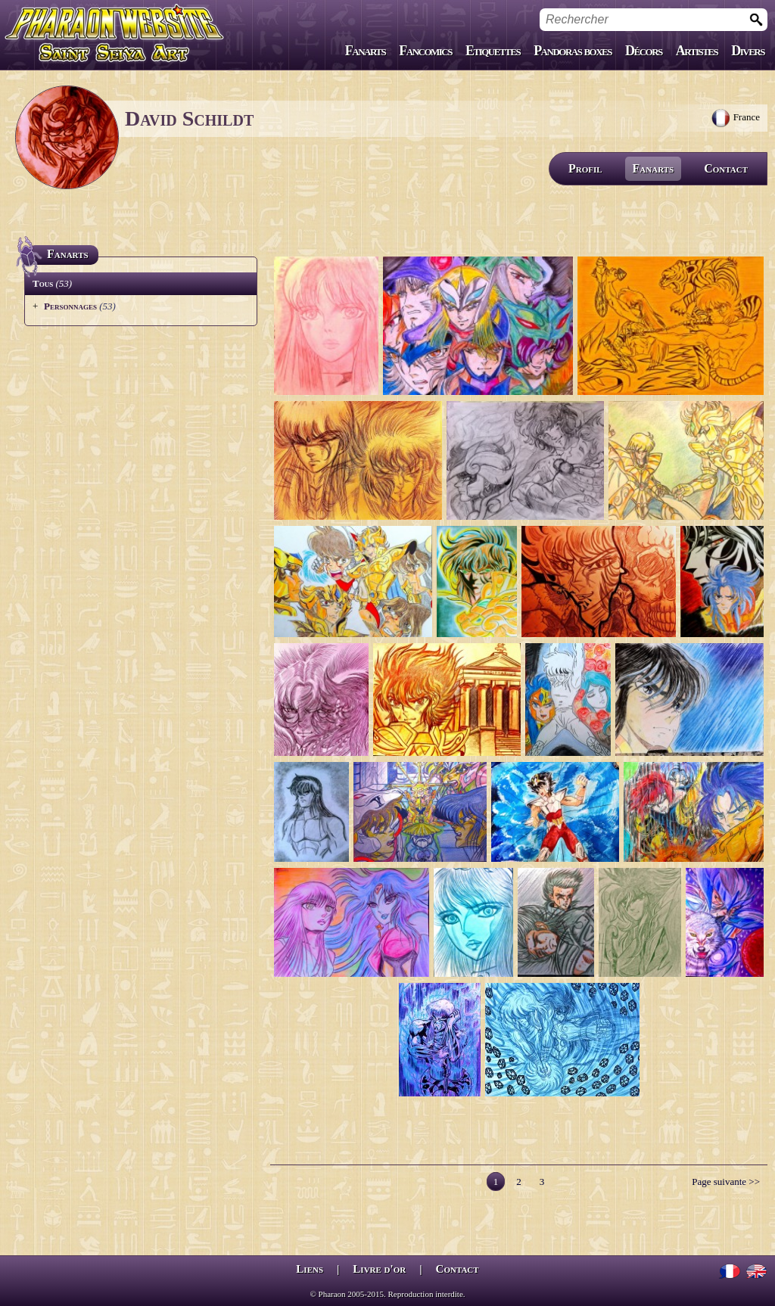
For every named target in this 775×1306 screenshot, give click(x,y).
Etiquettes (492, 50)
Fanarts (365, 50)
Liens (309, 1269)
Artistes (696, 50)
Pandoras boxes (573, 50)
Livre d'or (379, 1269)
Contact (726, 168)
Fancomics (425, 50)
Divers (747, 50)
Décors (643, 50)
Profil (585, 168)
